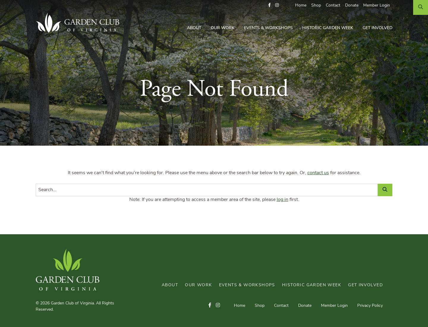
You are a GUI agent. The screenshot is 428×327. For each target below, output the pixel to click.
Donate (351, 5)
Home (300, 5)
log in (282, 199)
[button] (269, 5)
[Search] (420, 7)
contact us (318, 173)
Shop (316, 5)
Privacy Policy (370, 306)
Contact (333, 5)
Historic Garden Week (327, 28)
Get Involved (377, 28)
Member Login (376, 5)
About (194, 28)
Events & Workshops (268, 28)
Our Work (223, 28)
